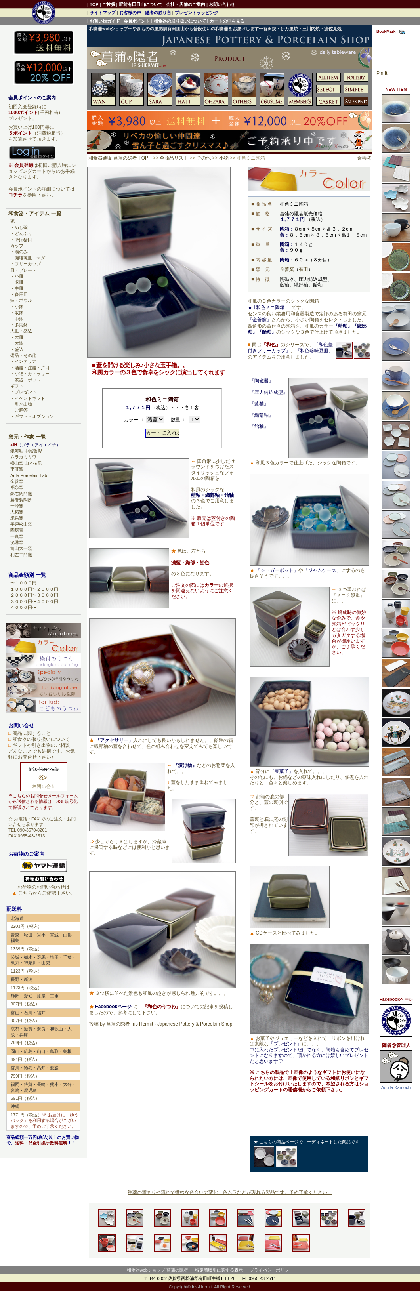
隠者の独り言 (158, 12)
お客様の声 (130, 12)
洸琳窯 (16, 542)
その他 (204, 158)
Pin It (381, 73)
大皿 (19, 337)
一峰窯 (16, 506)
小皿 (19, 276)
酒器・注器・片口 (32, 367)
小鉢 (19, 306)
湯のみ (21, 251)
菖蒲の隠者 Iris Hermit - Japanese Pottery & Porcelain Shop (169, 1024)
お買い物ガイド (105, 21)
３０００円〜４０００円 (34, 601)
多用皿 (21, 294)
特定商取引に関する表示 (219, 1270)
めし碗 (21, 227)
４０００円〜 (23, 607)
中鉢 (19, 319)
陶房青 (16, 530)
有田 (303, 269)
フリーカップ (28, 263)
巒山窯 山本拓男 (26, 463)
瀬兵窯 (16, 517)
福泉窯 (16, 487)
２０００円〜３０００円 (34, 595)
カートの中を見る (227, 21)
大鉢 (19, 343)
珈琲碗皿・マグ (30, 258)
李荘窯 (16, 469)
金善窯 (364, 158)
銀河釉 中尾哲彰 (26, 450)
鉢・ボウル (21, 300)
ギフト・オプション (34, 416)
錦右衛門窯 (21, 493)
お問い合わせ (222, 4)
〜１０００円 (23, 582)
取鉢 (19, 312)
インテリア (25, 361)
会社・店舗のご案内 (185, 4)
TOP (94, 4)
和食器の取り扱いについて (180, 21)
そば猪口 (23, 239)
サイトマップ (103, 12)
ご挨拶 (108, 4)
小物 (224, 158)
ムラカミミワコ (25, 456)
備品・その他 (23, 355)
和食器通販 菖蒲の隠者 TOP (118, 158)
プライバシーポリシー (271, 1270)
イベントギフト (30, 398)
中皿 (19, 288)
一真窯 (16, 536)
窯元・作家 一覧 (27, 437)
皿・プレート (23, 270)
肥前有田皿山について (140, 4)
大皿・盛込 (21, 330)
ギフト (16, 385)
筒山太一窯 (21, 548)
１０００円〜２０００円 (34, 589)
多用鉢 (21, 324)
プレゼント (25, 391)
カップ (16, 245)
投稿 (94, 1024)
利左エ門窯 (21, 554)
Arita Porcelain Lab (28, 475)
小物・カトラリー (32, 373)
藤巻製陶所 (21, 499)
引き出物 (23, 404)
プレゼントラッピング (196, 12)
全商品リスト (174, 158)
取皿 (19, 282)
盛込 (19, 349)
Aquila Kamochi (396, 1087)
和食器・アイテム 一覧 (34, 213)
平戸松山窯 (21, 524)
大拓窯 (16, 511)
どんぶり (23, 233)
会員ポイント (137, 21)
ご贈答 (21, 410)
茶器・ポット (28, 380)
